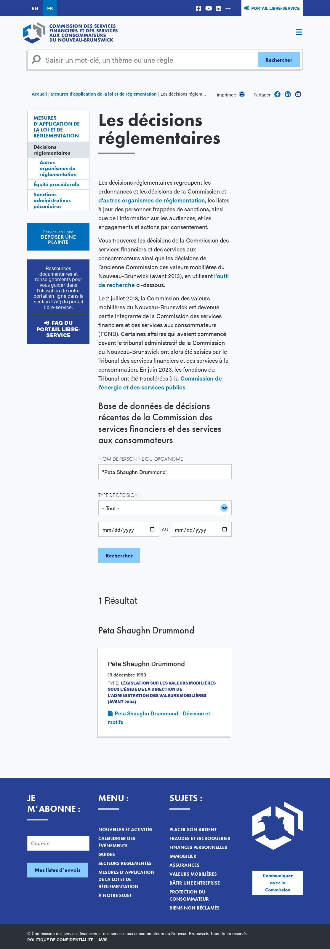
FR (50, 8)
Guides (106, 854)
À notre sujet (115, 895)
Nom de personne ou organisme (140, 458)
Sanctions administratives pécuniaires (52, 200)
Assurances (184, 865)
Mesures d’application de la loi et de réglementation (104, 94)
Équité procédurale (56, 184)
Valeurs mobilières (193, 874)
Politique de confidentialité (60, 939)
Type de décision (118, 495)
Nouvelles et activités (125, 829)
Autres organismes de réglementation (57, 168)
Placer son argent (193, 829)
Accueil (39, 94)
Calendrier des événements (116, 842)
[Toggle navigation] (299, 33)
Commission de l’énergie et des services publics (160, 382)
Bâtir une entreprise (194, 883)
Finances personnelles (198, 847)
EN (35, 8)
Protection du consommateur (189, 895)
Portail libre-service (275, 8)
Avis (103, 939)
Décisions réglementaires (51, 149)
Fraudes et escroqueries (199, 838)
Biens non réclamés (194, 908)
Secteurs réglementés (125, 863)
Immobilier (182, 856)
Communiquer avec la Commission (278, 882)
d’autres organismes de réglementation (151, 200)
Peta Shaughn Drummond (146, 630)
